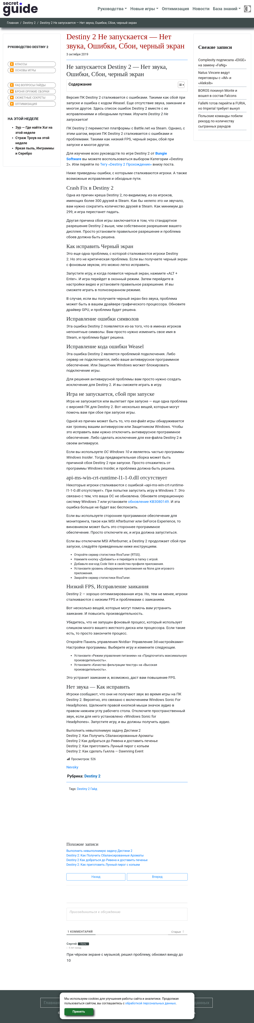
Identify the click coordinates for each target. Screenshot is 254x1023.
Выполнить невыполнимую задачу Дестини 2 (103, 730)
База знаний (225, 8)
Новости (200, 8)
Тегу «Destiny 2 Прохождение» (126, 164)
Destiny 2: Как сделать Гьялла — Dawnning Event (104, 751)
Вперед (157, 877)
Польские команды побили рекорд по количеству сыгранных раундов (220, 121)
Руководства (111, 8)
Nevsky (72, 767)
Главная (13, 23)
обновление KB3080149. (149, 501)
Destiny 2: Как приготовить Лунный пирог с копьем (107, 746)
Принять (78, 1011)
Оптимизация (175, 8)
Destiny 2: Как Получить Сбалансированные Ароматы (109, 736)
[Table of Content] (181, 85)
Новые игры (142, 8)
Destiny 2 (29, 23)
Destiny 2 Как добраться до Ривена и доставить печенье (112, 741)
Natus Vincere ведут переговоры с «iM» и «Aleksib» (214, 78)
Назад (96, 877)
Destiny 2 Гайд (87, 789)
